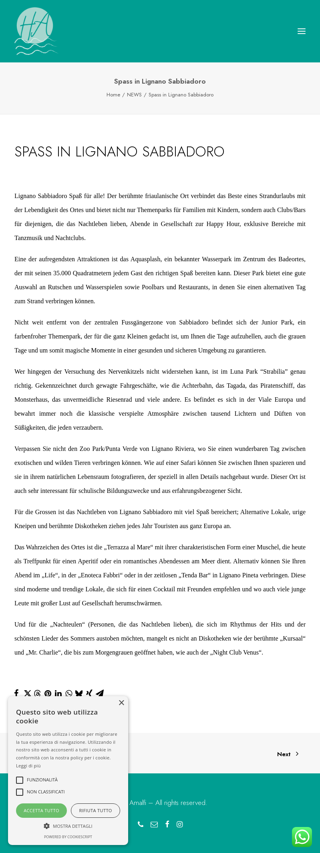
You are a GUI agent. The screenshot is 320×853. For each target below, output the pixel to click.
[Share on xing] (89, 693)
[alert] (68, 770)
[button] (301, 31)
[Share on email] (100, 693)
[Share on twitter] (27, 693)
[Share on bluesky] (79, 693)
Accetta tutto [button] (41, 810)
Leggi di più (28, 766)
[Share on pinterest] (47, 693)
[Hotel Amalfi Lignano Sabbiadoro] (36, 31)
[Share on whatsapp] (68, 693)
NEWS (134, 94)
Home (113, 94)
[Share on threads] (37, 694)
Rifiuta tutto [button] (95, 810)
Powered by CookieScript (68, 836)
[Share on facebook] (16, 693)
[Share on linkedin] (58, 693)
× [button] (121, 703)
